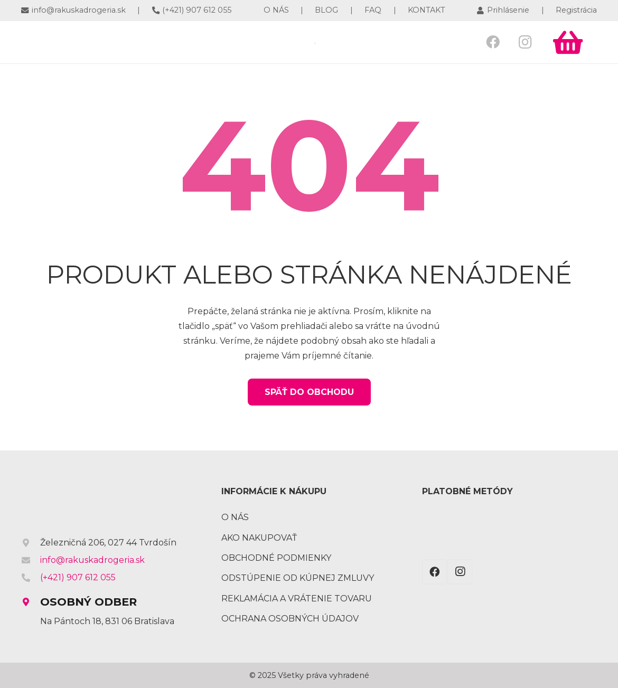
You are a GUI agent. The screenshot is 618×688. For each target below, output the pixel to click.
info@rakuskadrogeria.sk (92, 560)
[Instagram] (525, 42)
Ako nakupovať (259, 538)
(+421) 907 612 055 (78, 577)
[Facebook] (493, 42)
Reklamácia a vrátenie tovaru (296, 598)
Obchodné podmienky (276, 558)
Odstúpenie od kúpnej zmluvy (297, 578)
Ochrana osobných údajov (290, 619)
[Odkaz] (94, 42)
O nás (235, 517)
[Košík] (568, 42)
